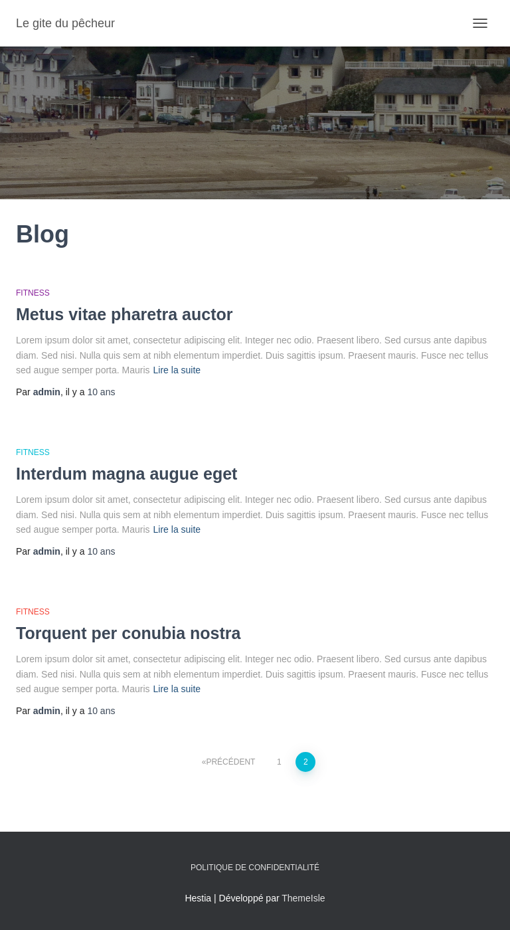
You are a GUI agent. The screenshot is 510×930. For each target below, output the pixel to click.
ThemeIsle (303, 898)
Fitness (33, 293)
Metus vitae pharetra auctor (124, 314)
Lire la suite (177, 370)
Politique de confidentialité (255, 867)
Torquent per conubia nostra (128, 633)
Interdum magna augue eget (126, 473)
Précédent (230, 762)
